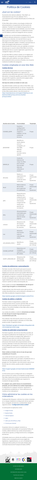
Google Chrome (9, 410)
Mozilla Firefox (8, 413)
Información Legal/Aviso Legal (18, 472)
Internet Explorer (9, 415)
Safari (6, 418)
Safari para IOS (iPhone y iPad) (12, 420)
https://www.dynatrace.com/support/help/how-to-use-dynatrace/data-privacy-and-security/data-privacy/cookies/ (17, 94)
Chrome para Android (10, 423)
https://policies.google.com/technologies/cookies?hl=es (18, 296)
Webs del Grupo (18, 478)
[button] (2, 2)
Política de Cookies (18, 475)
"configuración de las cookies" (20, 404)
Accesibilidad (18, 469)
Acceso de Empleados (18, 466)
